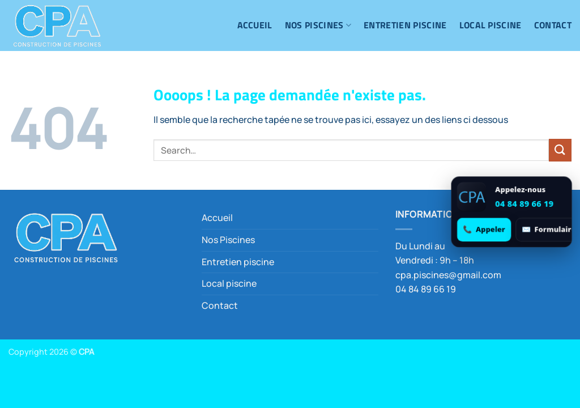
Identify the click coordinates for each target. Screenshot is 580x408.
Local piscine (490, 25)
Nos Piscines (318, 25)
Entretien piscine (405, 25)
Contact (553, 25)
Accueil (254, 25)
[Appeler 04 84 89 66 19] (484, 229)
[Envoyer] (560, 150)
